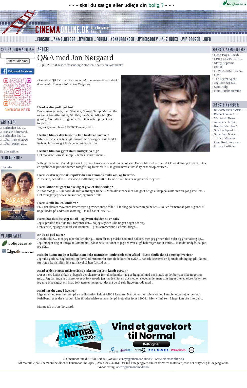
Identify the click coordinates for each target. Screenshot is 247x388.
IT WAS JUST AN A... (228, 71)
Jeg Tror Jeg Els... (225, 82)
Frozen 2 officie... (225, 146)
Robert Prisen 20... (15, 143)
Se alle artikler (9, 151)
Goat (217, 75)
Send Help (221, 87)
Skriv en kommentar (110, 65)
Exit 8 (218, 67)
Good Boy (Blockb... (227, 55)
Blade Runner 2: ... (226, 114)
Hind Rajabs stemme (227, 91)
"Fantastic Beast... (226, 118)
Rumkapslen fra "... (226, 126)
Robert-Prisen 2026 (15, 139)
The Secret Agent (225, 79)
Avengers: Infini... (225, 122)
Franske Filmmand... (16, 132)
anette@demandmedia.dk (132, 367)
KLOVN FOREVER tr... (230, 110)
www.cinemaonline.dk (169, 359)
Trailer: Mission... (225, 138)
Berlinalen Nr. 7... (14, 128)
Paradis (7, 167)
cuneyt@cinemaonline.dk (135, 359)
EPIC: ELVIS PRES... (228, 59)
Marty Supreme (224, 63)
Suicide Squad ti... (226, 130)
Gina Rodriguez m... (227, 142)
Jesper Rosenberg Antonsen (75, 65)
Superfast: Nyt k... (226, 134)
